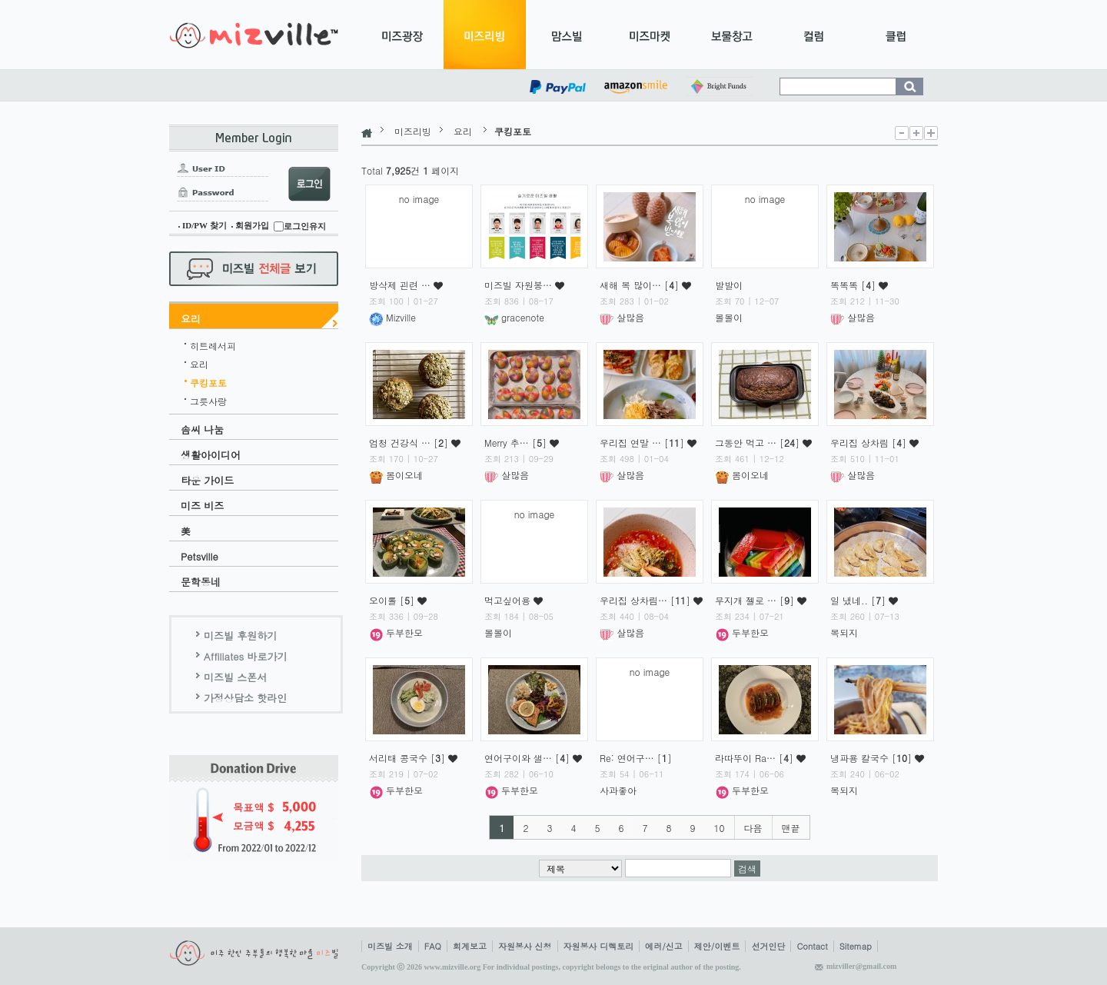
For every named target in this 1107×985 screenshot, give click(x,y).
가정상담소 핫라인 (245, 697)
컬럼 (814, 34)
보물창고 (731, 34)
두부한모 (396, 632)
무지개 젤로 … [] (756, 600)
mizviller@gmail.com (861, 966)
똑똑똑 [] (854, 284)
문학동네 (201, 581)
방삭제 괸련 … (401, 284)
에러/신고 (664, 946)
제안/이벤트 (717, 946)
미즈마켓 (649, 34)
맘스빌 (567, 34)
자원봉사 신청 (525, 946)
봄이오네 (396, 474)
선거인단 (768, 946)
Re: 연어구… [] (636, 757)
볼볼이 (729, 317)
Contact (811, 946)
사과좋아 (618, 790)
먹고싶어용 (509, 600)
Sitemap (855, 946)
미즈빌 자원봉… (519, 284)
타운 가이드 (207, 480)
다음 (753, 827)
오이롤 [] (393, 600)
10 (719, 827)
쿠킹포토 (208, 380)
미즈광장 (402, 34)
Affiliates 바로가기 (246, 656)
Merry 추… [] (517, 442)
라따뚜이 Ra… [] (755, 757)
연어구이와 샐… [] (528, 757)
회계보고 (470, 946)
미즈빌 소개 (390, 946)
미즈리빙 (485, 34)
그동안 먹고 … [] (759, 442)
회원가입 (252, 225)
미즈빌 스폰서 (235, 677)
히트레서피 (213, 343)
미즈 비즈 (202, 505)
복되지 (844, 632)
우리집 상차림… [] (646, 600)
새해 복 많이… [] (641, 284)
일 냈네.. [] (859, 600)
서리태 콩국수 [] (408, 757)
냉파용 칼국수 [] (872, 757)
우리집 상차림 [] (869, 442)
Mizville (392, 317)
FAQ (432, 946)
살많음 (622, 317)
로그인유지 (305, 226)
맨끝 (791, 827)
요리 (191, 318)
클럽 (896, 34)
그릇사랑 (208, 399)
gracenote (514, 317)
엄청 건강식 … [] (410, 442)
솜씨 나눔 (202, 429)
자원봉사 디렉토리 (598, 946)
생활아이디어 (211, 455)
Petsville (199, 556)
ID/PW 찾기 (204, 225)
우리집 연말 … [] (643, 442)
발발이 (729, 284)
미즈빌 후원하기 (240, 635)
